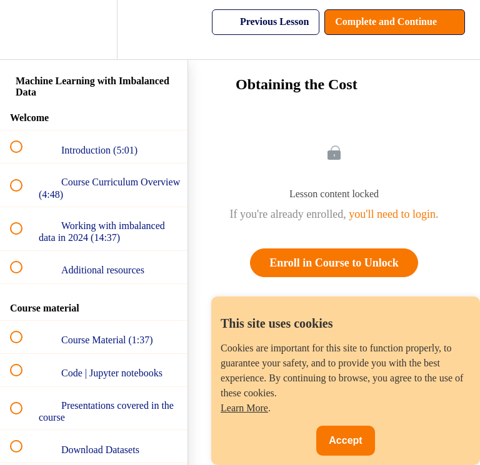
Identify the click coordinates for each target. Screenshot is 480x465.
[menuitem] (94, 29)
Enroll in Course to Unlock (334, 263)
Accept (345, 440)
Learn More (244, 408)
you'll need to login (392, 214)
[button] (23, 29)
